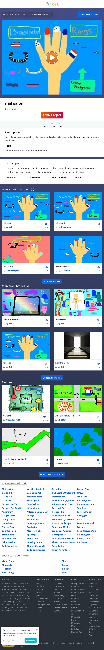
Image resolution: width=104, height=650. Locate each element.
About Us (41, 586)
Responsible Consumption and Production (36, 523)
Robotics (6, 569)
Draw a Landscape (61, 523)
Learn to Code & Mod (15, 555)
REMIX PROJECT (52, 115)
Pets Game (32, 538)
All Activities (8, 489)
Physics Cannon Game (63, 542)
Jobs (38, 595)
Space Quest (33, 534)
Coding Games (77, 583)
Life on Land (33, 508)
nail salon (7, 223)
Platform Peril (59, 496)
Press (39, 592)
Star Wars (59, 459)
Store (39, 611)
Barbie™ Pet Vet (10, 504)
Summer (57, 611)
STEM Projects (95, 629)
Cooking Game (34, 542)
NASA (80, 493)
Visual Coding (9, 561)
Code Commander (36, 550)
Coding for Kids (12, 14)
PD (90, 623)
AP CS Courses (95, 608)
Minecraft (7, 565)
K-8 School (93, 614)
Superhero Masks (61, 527)
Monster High (34, 531)
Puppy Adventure (61, 550)
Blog (39, 583)
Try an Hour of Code (14, 483)
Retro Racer (58, 489)
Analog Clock (83, 538)
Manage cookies (10, 640)
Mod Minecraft (9, 538)
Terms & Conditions (43, 643)
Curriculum (59, 586)
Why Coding (59, 595)
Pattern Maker (84, 512)
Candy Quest (8, 519)
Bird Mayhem (84, 500)
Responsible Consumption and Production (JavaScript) (63, 516)
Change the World (36, 546)
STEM (79, 519)
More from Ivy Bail (52, 378)
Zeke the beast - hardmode (15, 459)
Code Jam (75, 629)
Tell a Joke (82, 496)
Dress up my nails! (63, 266)
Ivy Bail (12, 109)
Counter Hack (9, 531)
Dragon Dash (8, 527)
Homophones (59, 534)
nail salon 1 (60, 223)
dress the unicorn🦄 (11, 319)
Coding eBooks (43, 604)
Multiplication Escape (63, 538)
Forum (39, 608)
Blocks (65, 569)
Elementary (94, 598)
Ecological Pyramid (61, 531)
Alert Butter (62, 463)
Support (40, 589)
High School (94, 604)
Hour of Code (77, 632)
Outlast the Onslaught (63, 493)
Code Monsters (9, 546)
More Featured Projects (52, 474)
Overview (58, 583)
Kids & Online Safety (75, 643)
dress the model (62, 363)
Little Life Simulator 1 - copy (67, 416)
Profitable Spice (64, 227)
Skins (65, 561)
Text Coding (8, 572)
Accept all (30, 640)
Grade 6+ (6, 500)
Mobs (65, 572)
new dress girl (61, 319)
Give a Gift (58, 589)
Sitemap (40, 601)
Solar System (58, 546)
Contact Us (22, 647)
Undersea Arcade (85, 504)
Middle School (95, 601)
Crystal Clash (83, 489)
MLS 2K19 (7, 416)
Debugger (82, 515)
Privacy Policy (59, 643)
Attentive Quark (12, 270)
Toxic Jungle (8, 534)
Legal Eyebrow (63, 270)
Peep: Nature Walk (86, 531)
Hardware (82, 542)
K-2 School (93, 611)
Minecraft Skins (78, 589)
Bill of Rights (83, 534)
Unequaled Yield (12, 420)
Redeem (57, 592)
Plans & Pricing (60, 604)
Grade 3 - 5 (7, 496)
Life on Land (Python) (63, 500)
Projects (26, 14)
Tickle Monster (34, 496)
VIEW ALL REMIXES (52, 281)
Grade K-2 (7, 493)
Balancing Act (34, 493)
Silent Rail (9, 463)
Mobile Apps (42, 598)
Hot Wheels (7, 523)
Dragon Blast (8, 515)
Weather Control (35, 489)
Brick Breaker (9, 542)
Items (65, 565)
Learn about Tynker (90, 14)
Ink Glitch (61, 420)
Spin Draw (82, 508)
